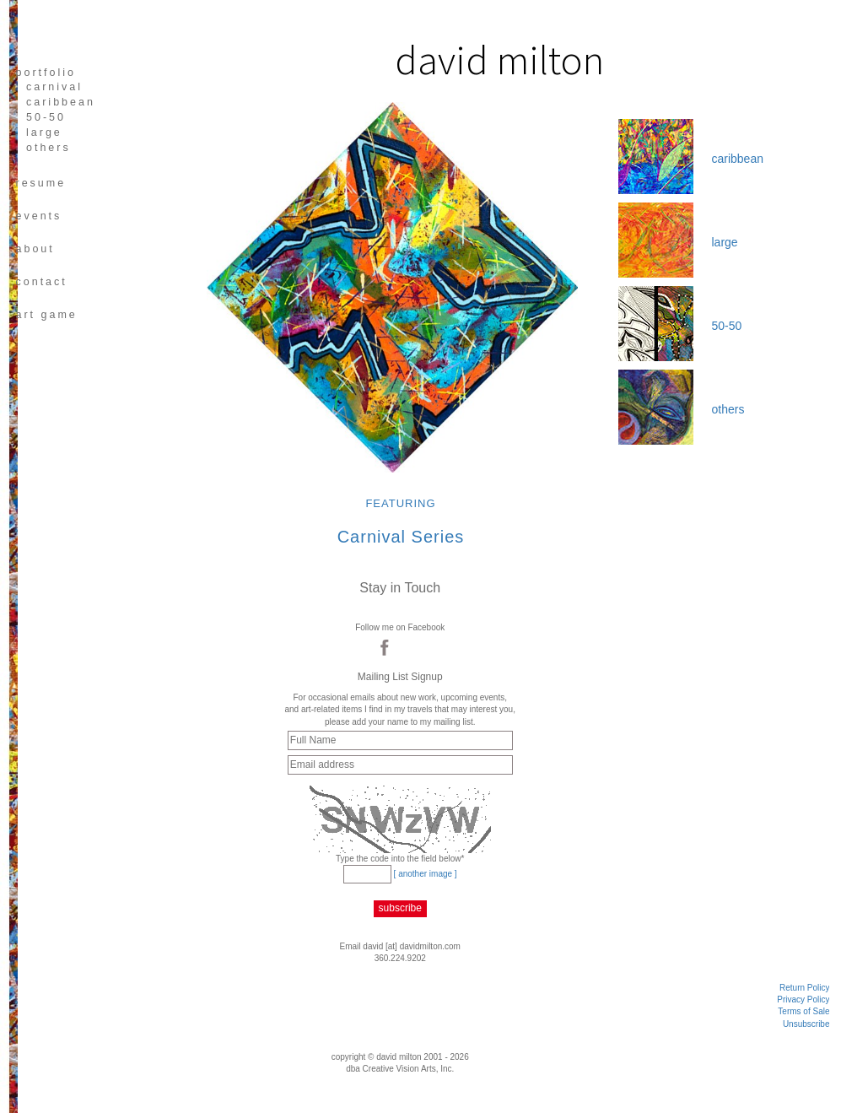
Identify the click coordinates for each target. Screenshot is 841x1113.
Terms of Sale (803, 1011)
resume (40, 183)
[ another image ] (425, 873)
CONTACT (41, 282)
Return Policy (804, 987)
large (44, 132)
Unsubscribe (806, 1024)
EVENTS (38, 216)
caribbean (60, 102)
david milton (499, 59)
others (48, 148)
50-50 (46, 117)
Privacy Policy (803, 999)
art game (46, 315)
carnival (54, 87)
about (34, 249)
